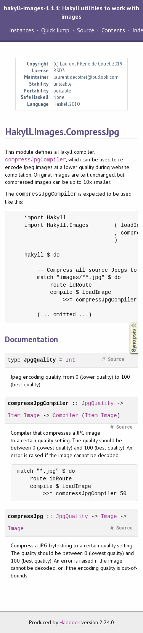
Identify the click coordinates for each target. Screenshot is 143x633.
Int (70, 360)
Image (32, 415)
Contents (113, 30)
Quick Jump (55, 30)
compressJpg (25, 516)
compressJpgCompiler (35, 159)
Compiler (65, 415)
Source (85, 30)
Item (14, 415)
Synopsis (128, 322)
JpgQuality (40, 360)
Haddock (69, 622)
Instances (21, 30)
